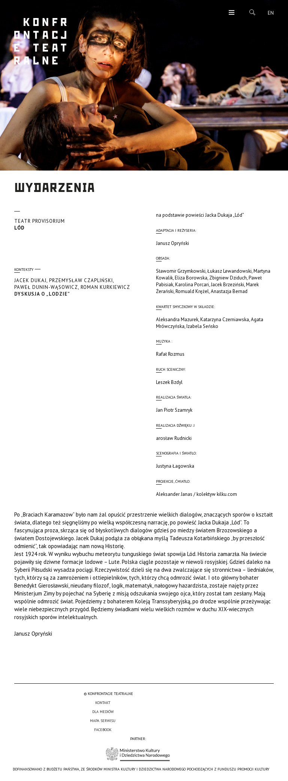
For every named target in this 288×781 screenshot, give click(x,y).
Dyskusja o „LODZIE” (73, 287)
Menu (231, 13)
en (271, 13)
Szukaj (252, 12)
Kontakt (102, 702)
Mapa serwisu (103, 720)
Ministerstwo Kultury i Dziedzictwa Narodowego (138, 754)
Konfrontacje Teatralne (40, 41)
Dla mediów (103, 711)
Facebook (102, 729)
